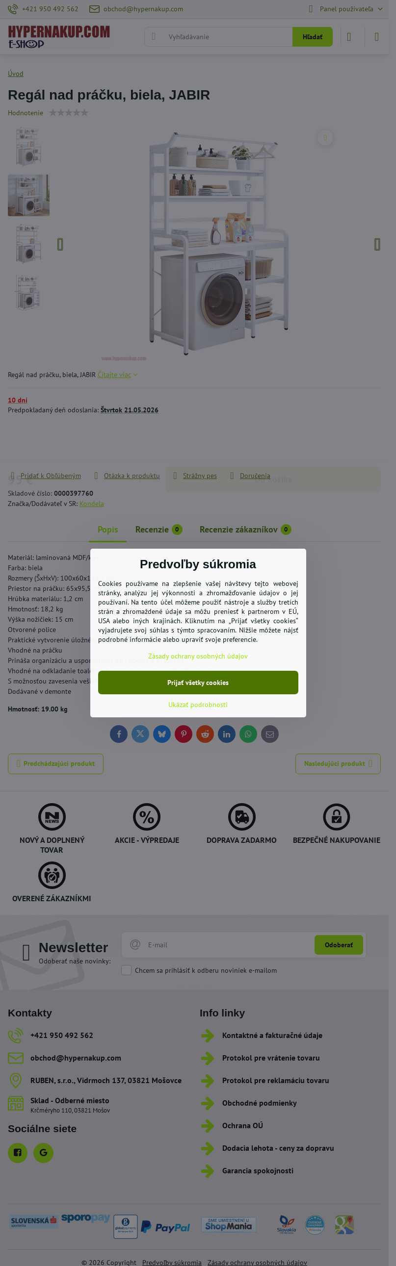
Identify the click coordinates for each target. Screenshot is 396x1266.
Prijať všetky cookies (198, 682)
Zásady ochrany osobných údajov (198, 656)
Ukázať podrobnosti (198, 704)
